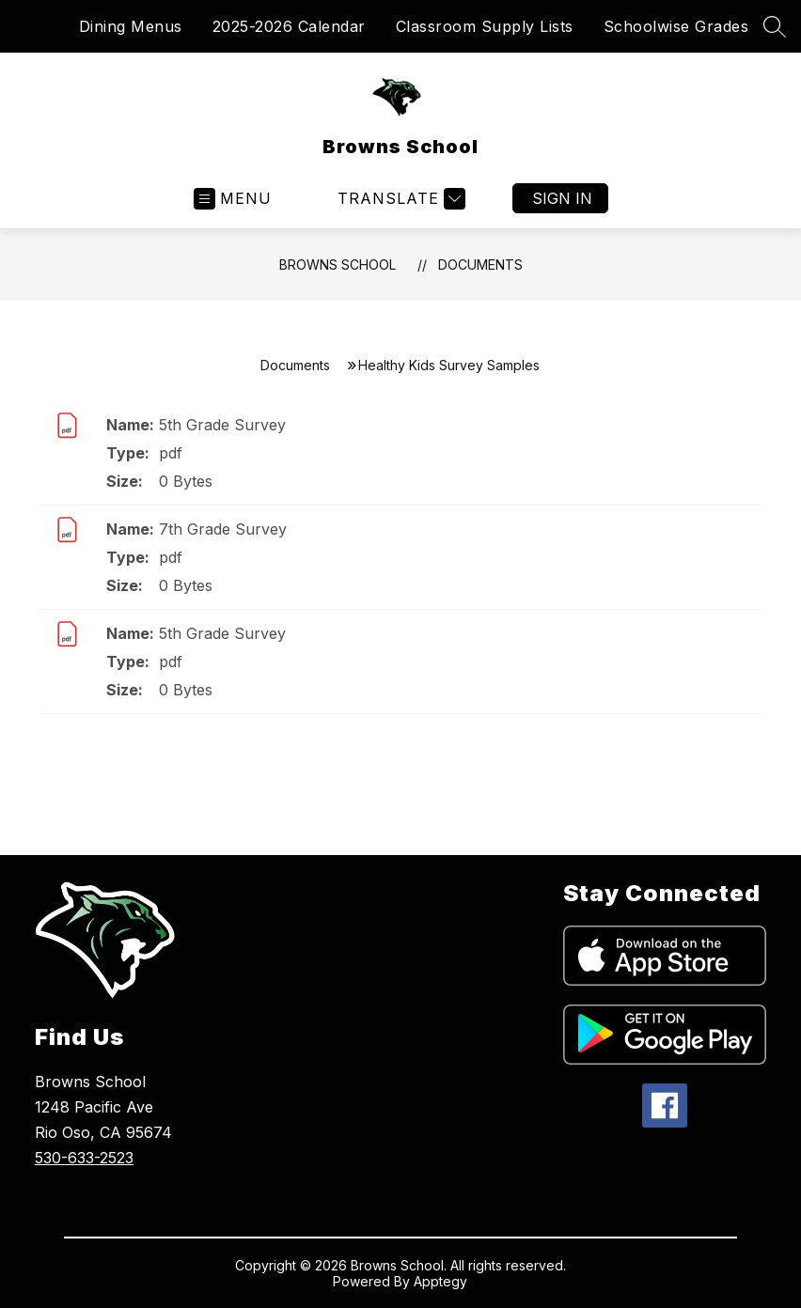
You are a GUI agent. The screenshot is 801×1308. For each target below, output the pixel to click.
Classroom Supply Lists (484, 26)
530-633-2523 (84, 1157)
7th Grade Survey (223, 529)
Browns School (337, 264)
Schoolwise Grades (676, 26)
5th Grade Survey (222, 424)
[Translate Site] (399, 198)
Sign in (562, 198)
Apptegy (440, 1281)
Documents (480, 264)
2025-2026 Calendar (289, 26)
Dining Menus (130, 26)
